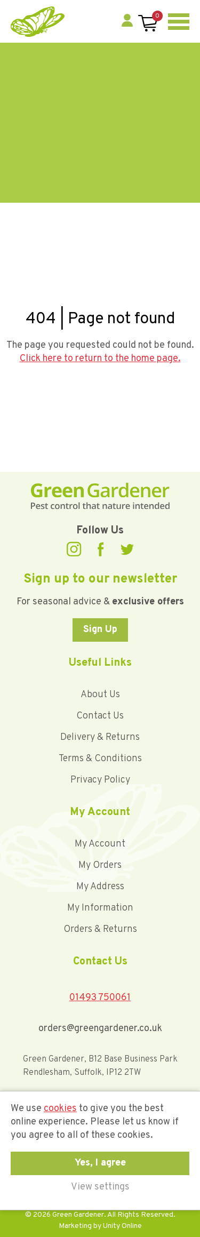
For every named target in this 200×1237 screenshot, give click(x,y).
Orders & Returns (100, 929)
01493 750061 (100, 998)
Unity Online (122, 1226)
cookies (60, 1109)
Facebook (101, 549)
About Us (100, 695)
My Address (100, 887)
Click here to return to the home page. (100, 359)
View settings (100, 1187)
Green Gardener (38, 21)
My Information (100, 908)
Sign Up (100, 630)
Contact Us (100, 716)
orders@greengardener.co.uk (100, 1029)
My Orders (100, 865)
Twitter (127, 549)
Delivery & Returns (100, 737)
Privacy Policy (100, 780)
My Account (100, 844)
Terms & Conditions (100, 759)
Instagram (74, 549)
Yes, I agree (100, 1163)
